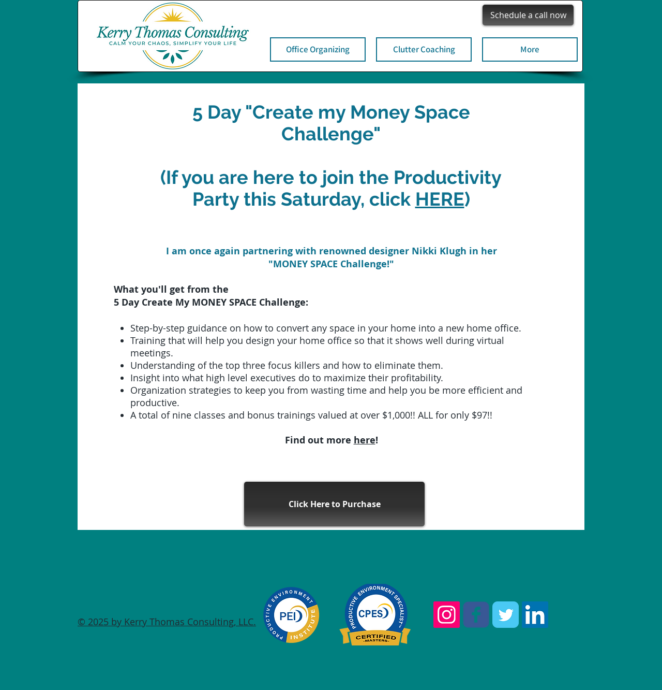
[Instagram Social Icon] (446, 614)
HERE (439, 199)
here (364, 440)
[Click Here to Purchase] (334, 504)
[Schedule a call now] (528, 15)
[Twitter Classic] (505, 614)
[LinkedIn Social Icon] (535, 614)
